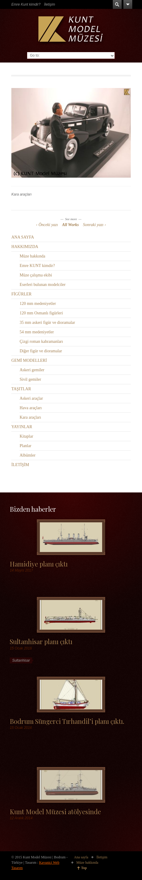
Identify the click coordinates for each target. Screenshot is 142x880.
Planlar (25, 446)
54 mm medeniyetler (36, 332)
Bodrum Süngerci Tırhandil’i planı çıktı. (67, 721)
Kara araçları (21, 194)
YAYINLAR (21, 427)
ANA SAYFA (22, 237)
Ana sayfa (81, 857)
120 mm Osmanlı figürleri (41, 313)
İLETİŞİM (20, 465)
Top (84, 868)
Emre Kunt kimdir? (25, 4)
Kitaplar (26, 436)
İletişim (49, 4)
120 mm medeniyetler (37, 303)
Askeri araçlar (31, 398)
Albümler (27, 455)
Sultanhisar (21, 660)
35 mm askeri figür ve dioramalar (47, 322)
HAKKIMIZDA (24, 246)
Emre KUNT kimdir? (37, 265)
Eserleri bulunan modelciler (42, 284)
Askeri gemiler (31, 370)
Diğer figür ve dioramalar (40, 351)
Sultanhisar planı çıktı (41, 641)
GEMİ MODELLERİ (29, 360)
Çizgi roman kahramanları (41, 341)
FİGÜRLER (21, 294)
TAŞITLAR (21, 389)
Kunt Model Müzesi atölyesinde (55, 811)
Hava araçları (30, 408)
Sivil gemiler (30, 379)
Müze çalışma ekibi (35, 275)
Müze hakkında (32, 256)
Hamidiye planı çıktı (39, 563)
